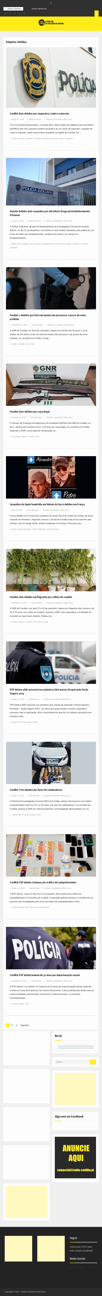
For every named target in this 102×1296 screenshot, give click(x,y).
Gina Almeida (37, 325)
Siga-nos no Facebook (69, 1116)
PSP (19, 722)
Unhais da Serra (52, 529)
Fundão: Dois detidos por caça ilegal (30, 411)
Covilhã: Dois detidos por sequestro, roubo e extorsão (39, 113)
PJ (34, 138)
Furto (27, 344)
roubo (61, 138)
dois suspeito (23, 244)
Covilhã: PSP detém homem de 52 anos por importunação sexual (45, 975)
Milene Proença (35, 119)
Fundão (21, 344)
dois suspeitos (35, 244)
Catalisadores (16, 815)
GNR (32, 344)
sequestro (69, 138)
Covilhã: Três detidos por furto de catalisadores (36, 789)
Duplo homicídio (24, 529)
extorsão (28, 138)
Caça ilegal (15, 437)
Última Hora (67, 119)
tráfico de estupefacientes (40, 907)
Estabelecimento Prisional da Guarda (56, 244)
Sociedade (57, 119)
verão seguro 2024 (30, 722)
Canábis (14, 622)
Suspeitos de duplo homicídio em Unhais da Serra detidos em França (47, 504)
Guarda (75, 244)
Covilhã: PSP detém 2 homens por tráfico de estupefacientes (43, 882)
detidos (21, 138)
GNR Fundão (43, 622)
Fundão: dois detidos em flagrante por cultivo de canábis (41, 597)
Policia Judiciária (38, 529)
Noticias (49, 119)
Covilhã (14, 138)
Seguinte (24, 1025)
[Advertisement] (75, 1089)
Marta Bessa (34, 699)
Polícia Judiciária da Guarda (47, 138)
